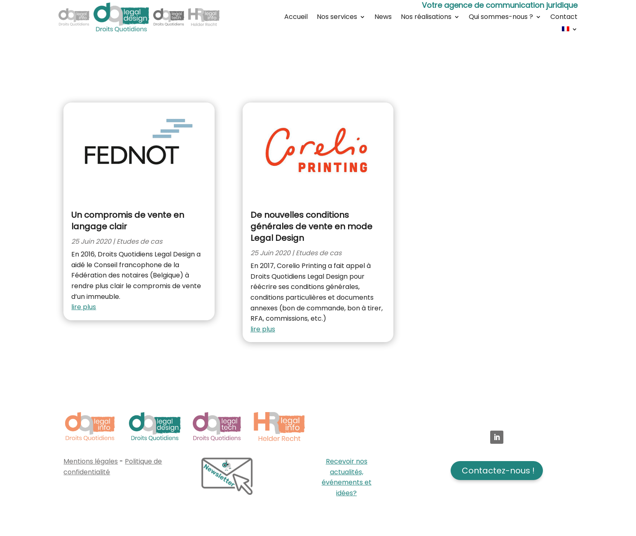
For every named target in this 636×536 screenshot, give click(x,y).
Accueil (296, 17)
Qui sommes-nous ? (501, 17)
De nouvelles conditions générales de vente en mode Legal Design (311, 226)
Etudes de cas (139, 241)
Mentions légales (90, 461)
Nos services (337, 17)
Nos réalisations (426, 17)
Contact (564, 17)
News (383, 17)
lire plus (83, 307)
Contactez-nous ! (498, 470)
